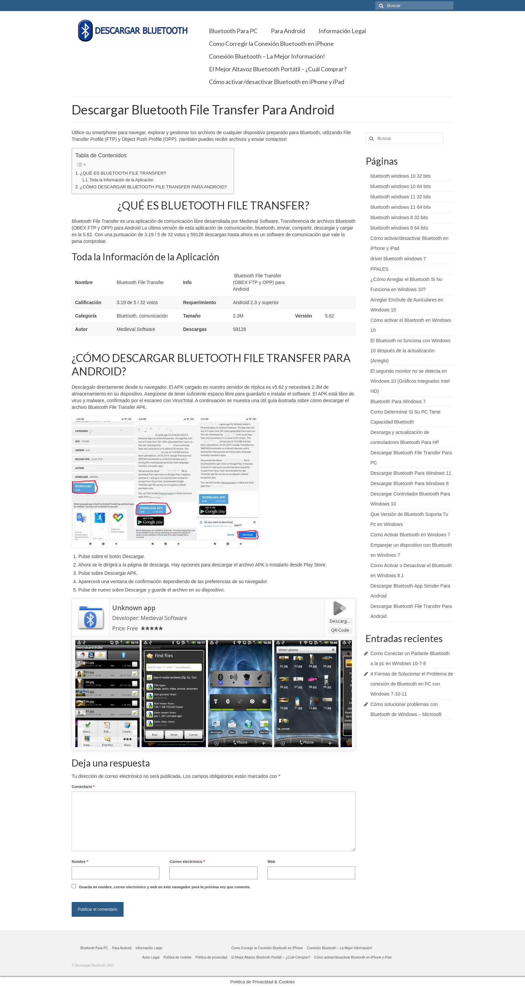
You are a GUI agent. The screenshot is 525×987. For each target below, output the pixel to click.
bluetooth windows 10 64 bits (401, 186)
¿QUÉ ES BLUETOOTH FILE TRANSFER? (123, 173)
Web (271, 862)
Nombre (80, 862)
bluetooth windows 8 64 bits (399, 228)
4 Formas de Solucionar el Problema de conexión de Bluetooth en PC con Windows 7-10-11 (412, 684)
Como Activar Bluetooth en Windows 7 (410, 534)
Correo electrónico (187, 862)
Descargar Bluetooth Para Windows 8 (410, 483)
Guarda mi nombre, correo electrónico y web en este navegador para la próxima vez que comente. (164, 887)
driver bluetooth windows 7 (398, 258)
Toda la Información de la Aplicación (121, 180)
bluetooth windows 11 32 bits (401, 196)
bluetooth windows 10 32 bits (401, 176)
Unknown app (134, 608)
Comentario (83, 787)
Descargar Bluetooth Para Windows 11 (411, 473)
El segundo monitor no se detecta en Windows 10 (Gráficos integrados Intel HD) (410, 381)
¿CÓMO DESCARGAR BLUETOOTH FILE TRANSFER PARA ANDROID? (153, 186)
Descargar (340, 621)
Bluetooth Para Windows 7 (398, 401)
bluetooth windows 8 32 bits (399, 217)
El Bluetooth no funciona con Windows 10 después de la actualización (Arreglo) (411, 350)
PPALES (379, 269)
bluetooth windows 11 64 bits (401, 207)
